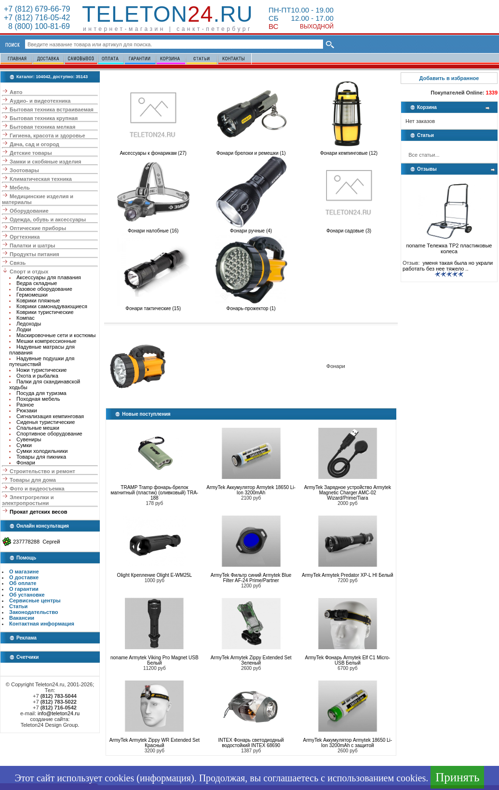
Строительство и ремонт (42, 471)
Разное (25, 405)
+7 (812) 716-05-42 (37, 18)
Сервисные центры (35, 600)
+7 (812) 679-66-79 (37, 9)
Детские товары (31, 153)
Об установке (27, 595)
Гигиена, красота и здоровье (47, 135)
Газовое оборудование (44, 289)
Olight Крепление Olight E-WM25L (154, 575)
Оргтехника (25, 237)
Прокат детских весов (38, 512)
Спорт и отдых (29, 271)
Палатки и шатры (32, 245)
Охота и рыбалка (37, 376)
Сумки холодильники (41, 451)
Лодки (23, 329)
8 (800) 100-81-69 (37, 26)
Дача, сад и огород (34, 144)
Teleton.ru (167, 14)
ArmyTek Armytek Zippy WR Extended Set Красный (154, 742)
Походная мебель (38, 399)
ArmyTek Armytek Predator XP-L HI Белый (347, 575)
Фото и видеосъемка (37, 488)
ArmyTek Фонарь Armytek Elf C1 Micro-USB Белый (348, 660)
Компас (25, 318)
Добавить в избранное (449, 78)
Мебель (20, 188)
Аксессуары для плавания (48, 277)
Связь (18, 263)
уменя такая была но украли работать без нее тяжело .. (448, 266)
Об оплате (22, 583)
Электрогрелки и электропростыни (28, 500)
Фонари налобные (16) (153, 228)
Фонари (25, 462)
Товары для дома (33, 480)
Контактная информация (41, 624)
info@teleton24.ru (59, 713)
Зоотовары (24, 170)
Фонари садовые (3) (349, 228)
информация (165, 778)
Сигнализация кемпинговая (50, 416)
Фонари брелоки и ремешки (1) (251, 151)
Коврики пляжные (38, 300)
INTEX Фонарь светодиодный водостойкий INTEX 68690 (251, 742)
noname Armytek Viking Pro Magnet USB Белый (154, 660)
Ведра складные (36, 283)
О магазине (24, 571)
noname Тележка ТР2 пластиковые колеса (449, 246)
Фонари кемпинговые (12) (349, 151)
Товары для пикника (41, 457)
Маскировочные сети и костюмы (55, 335)
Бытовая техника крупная (44, 118)
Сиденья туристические (45, 422)
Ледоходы (28, 324)
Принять (457, 777)
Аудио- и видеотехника (40, 101)
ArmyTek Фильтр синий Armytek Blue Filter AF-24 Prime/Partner (251, 577)
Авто (16, 92)
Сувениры (28, 439)
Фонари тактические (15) (153, 306)
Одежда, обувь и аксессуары (48, 219)
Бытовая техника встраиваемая (52, 109)
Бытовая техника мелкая (42, 127)
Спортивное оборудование (49, 433)
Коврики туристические (45, 312)
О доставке (24, 577)
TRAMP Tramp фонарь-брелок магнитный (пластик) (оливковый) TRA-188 (155, 493)
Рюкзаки (26, 410)
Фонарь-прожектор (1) (251, 306)
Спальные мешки (37, 428)
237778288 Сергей (36, 542)
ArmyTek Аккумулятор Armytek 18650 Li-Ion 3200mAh (251, 490)
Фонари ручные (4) (251, 228)
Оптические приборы (38, 228)
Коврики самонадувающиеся (51, 306)
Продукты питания (34, 254)
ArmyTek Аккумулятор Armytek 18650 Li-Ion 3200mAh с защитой (347, 742)
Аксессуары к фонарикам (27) (153, 151)
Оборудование (29, 211)
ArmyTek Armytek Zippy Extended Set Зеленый (251, 660)
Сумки (24, 445)
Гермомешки (32, 295)
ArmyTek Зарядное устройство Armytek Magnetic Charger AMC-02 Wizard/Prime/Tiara (347, 493)
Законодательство (33, 612)
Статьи (18, 606)
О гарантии (24, 589)
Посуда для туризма (41, 393)
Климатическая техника (41, 179)
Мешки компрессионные (46, 341)
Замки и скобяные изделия (45, 161)
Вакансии (21, 618)
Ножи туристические (41, 370)
